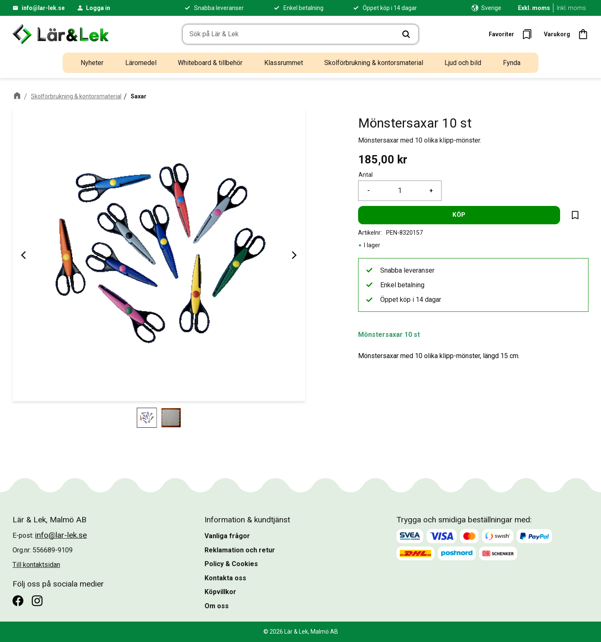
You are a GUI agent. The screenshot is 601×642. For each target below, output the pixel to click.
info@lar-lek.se (43, 8)
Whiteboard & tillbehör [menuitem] (210, 63)
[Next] (293, 255)
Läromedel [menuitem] (141, 63)
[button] (512, 34)
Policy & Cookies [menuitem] (231, 564)
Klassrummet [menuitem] (283, 63)
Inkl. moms (571, 8)
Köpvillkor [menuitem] (220, 592)
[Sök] (406, 34)
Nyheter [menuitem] (92, 63)
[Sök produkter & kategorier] (288, 34)
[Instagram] (37, 600)
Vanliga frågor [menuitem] (227, 536)
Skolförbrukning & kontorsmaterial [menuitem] (373, 63)
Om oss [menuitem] (217, 606)
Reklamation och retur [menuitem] (240, 550)
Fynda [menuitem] (511, 63)
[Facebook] (18, 600)
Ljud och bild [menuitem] (462, 63)
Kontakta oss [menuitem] (225, 578)
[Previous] (24, 255)
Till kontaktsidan (36, 565)
